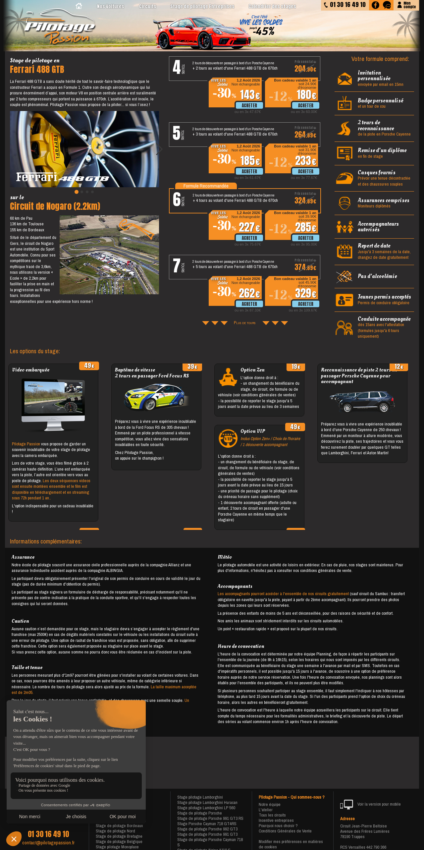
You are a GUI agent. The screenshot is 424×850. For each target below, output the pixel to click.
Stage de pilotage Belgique (119, 841)
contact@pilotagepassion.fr (48, 842)
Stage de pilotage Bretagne (119, 836)
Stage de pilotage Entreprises (202, 6)
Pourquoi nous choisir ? (278, 825)
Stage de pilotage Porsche (199, 813)
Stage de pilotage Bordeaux (119, 825)
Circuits (147, 6)
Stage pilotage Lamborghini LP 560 (206, 808)
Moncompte (409, 4)
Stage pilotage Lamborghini (200, 797)
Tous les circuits (272, 815)
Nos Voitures (110, 6)
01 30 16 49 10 (48, 834)
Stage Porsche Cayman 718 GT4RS (207, 823)
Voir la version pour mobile (370, 805)
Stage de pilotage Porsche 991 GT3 (207, 834)
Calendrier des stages (272, 6)
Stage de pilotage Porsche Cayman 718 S (210, 842)
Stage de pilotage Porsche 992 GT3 (207, 829)
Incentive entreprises (276, 820)
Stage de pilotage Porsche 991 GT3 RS (210, 818)
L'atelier (266, 810)
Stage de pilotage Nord (115, 831)
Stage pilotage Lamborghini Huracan (207, 802)
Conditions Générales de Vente (285, 831)
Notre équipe (270, 804)
